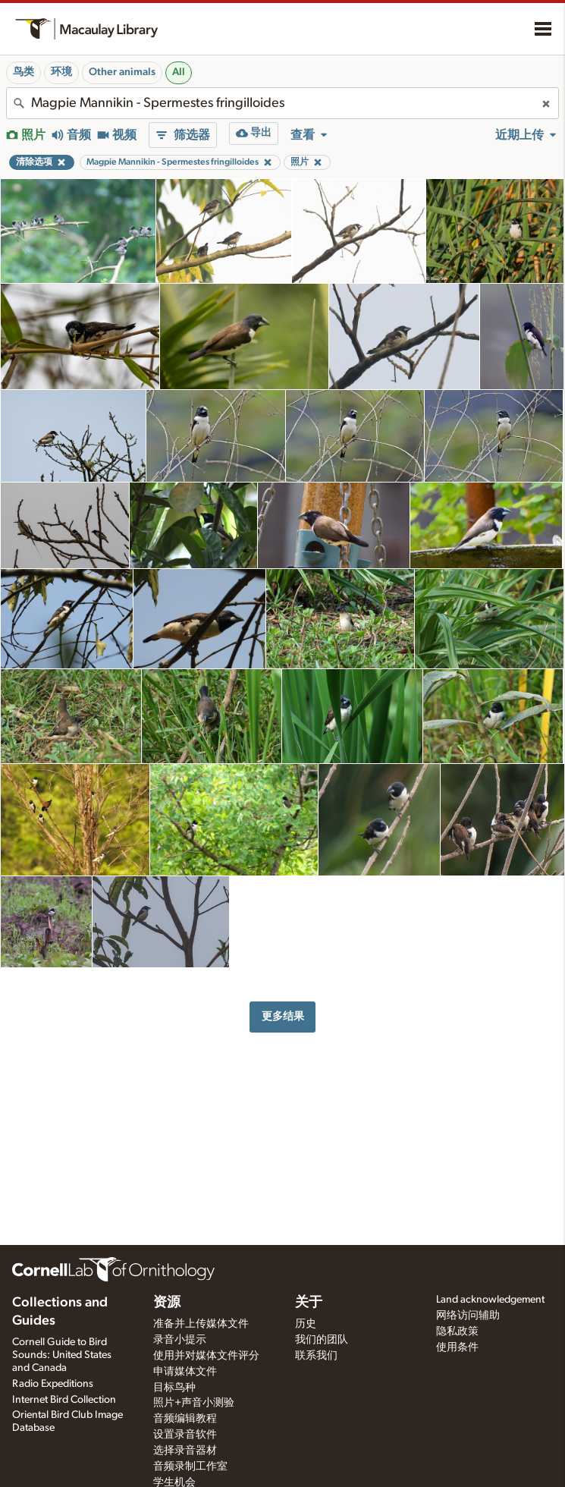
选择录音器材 (185, 1450)
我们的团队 (321, 1340)
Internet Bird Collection (64, 1399)
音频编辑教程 (185, 1418)
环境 (61, 72)
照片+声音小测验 (193, 1402)
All (178, 72)
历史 (305, 1324)
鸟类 (23, 72)
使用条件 (457, 1347)
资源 (166, 1302)
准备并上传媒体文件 (201, 1324)
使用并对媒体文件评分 (206, 1355)
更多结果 (283, 1016)
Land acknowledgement (490, 1299)
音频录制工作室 (190, 1466)
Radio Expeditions (52, 1384)
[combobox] (282, 103)
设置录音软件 (185, 1434)
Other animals (122, 72)
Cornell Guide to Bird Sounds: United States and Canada (61, 1355)
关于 (308, 1302)
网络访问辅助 (468, 1315)
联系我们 (316, 1355)
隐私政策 (457, 1331)
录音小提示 (179, 1340)
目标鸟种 (174, 1387)
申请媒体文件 (185, 1371)
